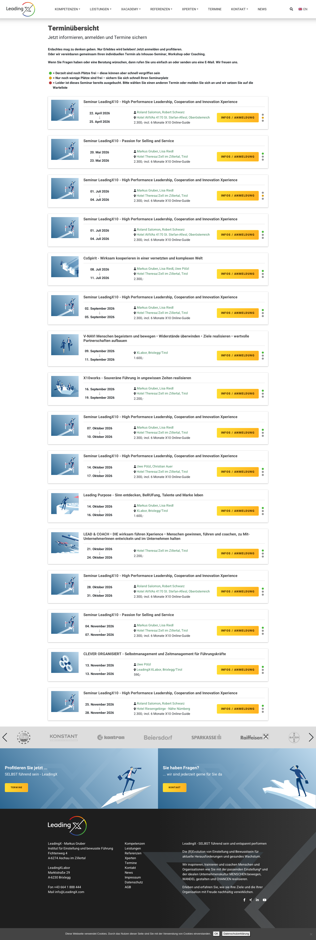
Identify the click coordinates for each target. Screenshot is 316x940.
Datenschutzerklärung (236, 933)
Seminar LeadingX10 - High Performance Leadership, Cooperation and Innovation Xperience (160, 102)
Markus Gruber (147, 151)
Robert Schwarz (173, 112)
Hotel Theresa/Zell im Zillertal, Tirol (162, 156)
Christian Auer (162, 466)
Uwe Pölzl (182, 268)
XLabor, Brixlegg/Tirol (152, 352)
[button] (4, 737)
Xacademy (129, 9)
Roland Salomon (149, 112)
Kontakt (238, 9)
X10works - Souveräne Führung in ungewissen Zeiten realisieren (137, 378)
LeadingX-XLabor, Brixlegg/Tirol (159, 669)
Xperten (189, 9)
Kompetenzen (66, 9)
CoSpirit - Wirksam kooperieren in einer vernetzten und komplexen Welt (143, 258)
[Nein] (311, 934)
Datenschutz (134, 882)
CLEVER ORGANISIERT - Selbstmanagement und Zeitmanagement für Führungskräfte (154, 654)
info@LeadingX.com (69, 892)
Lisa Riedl (166, 151)
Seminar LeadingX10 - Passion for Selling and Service (128, 141)
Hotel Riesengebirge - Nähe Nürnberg (163, 708)
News (262, 9)
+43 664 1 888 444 (67, 887)
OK (216, 933)
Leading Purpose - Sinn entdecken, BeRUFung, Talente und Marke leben (143, 495)
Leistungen (99, 9)
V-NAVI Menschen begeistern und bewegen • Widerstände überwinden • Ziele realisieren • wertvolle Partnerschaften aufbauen (166, 339)
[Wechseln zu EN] (302, 9)
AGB (128, 887)
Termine (214, 9)
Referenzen (160, 9)
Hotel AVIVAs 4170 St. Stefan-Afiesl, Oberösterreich (173, 117)
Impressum (133, 877)
